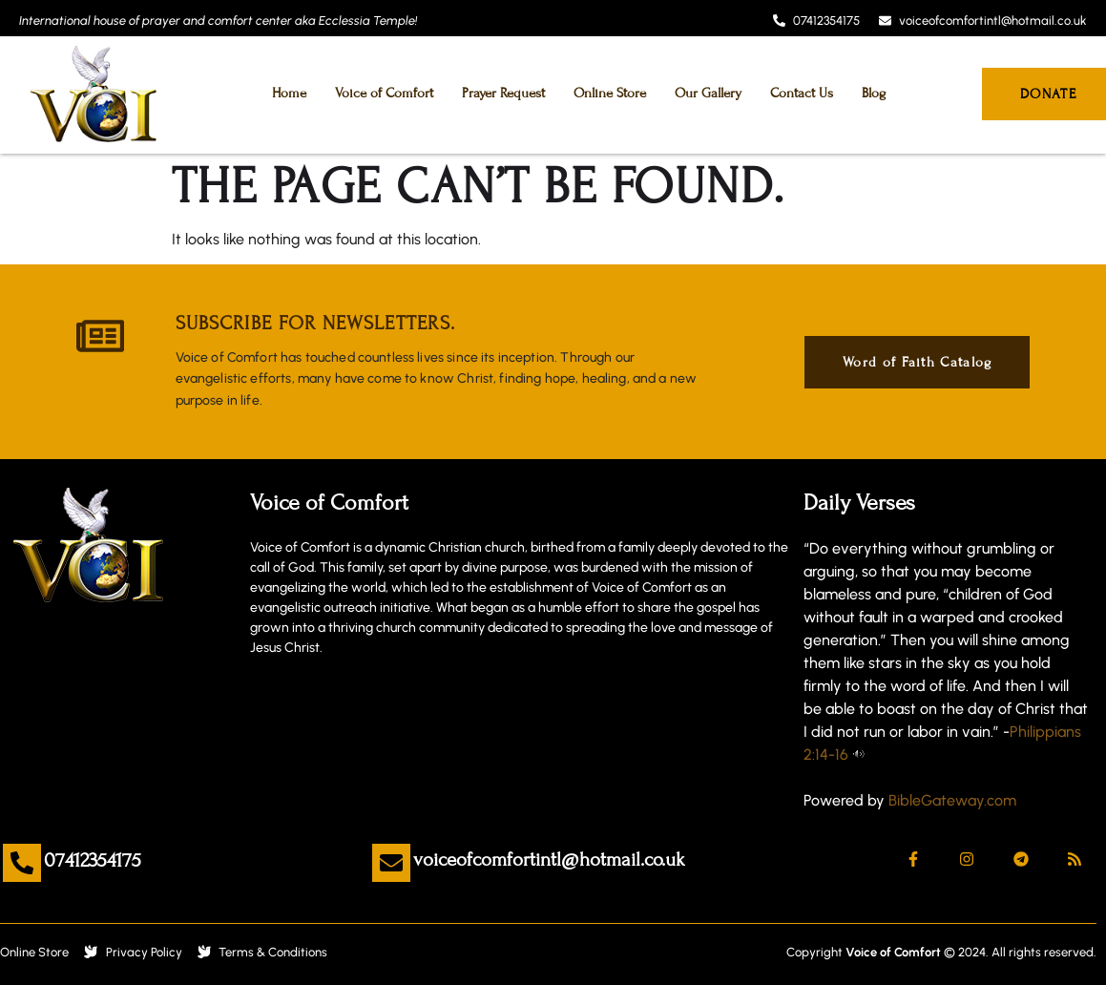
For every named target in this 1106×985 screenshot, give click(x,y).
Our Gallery (708, 93)
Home (289, 93)
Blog (874, 93)
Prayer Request (503, 93)
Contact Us (801, 93)
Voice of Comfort (384, 93)
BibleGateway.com (952, 800)
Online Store (610, 93)
